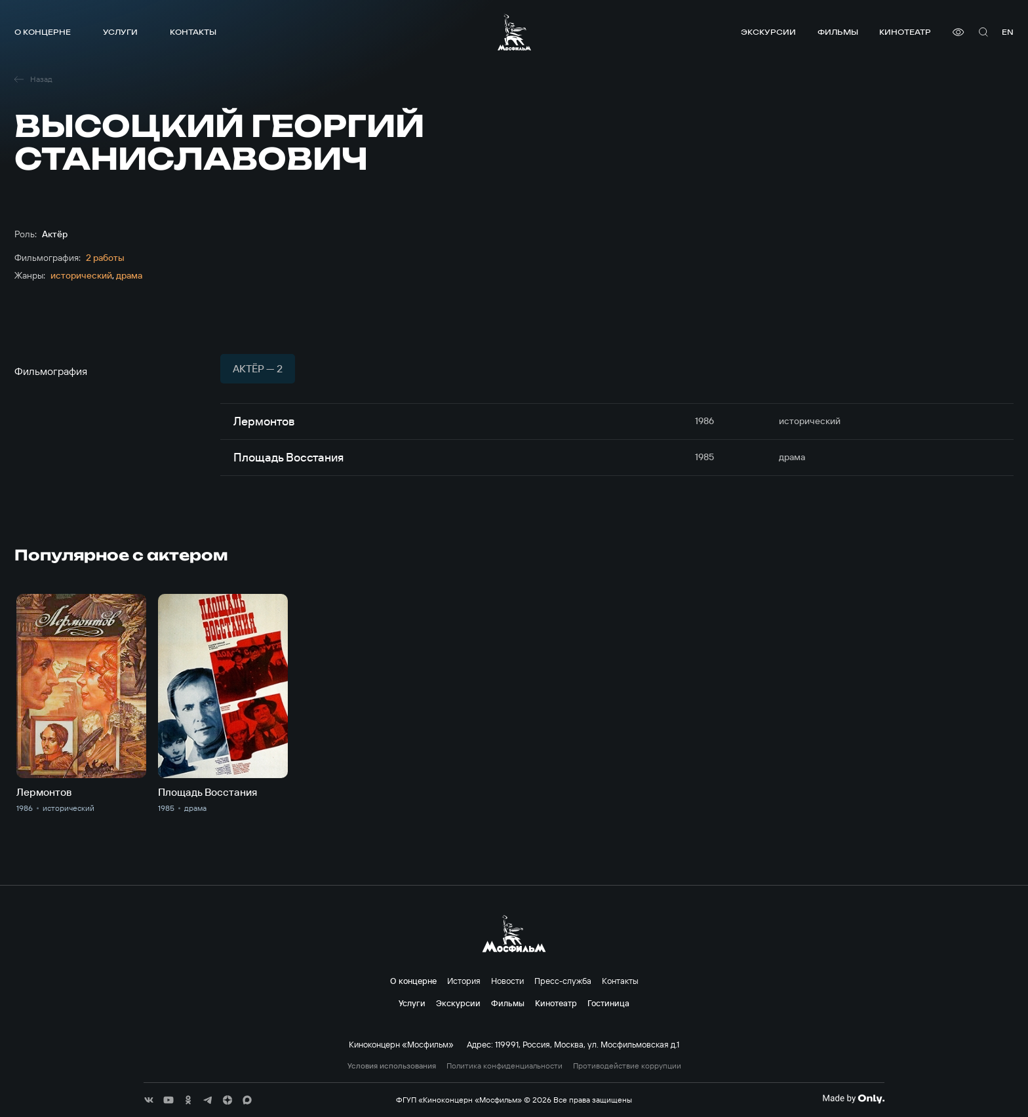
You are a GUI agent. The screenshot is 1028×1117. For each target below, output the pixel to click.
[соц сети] (149, 1100)
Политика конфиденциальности (504, 1065)
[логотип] (514, 32)
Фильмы (838, 32)
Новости (507, 980)
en (1008, 32)
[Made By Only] (853, 1098)
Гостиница (608, 1003)
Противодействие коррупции (627, 1065)
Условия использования (391, 1065)
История (464, 980)
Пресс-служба (562, 980)
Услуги (120, 32)
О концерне (42, 32)
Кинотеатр (905, 32)
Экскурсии (768, 32)
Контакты (193, 32)
